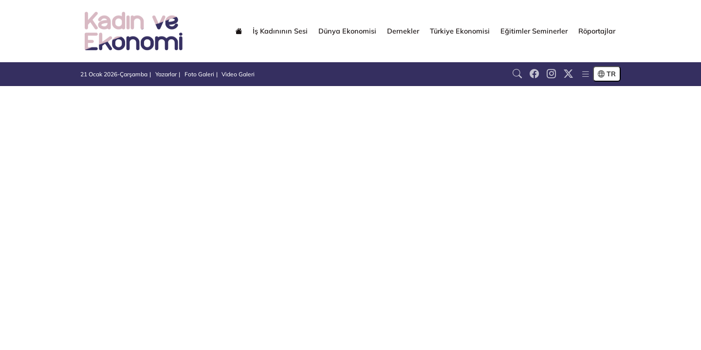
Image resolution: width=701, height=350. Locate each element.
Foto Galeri (199, 74)
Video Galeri (238, 74)
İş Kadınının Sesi (280, 31)
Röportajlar (596, 31)
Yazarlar (166, 74)
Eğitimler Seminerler (534, 31)
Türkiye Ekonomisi (460, 31)
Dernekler (403, 31)
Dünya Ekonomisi (347, 31)
